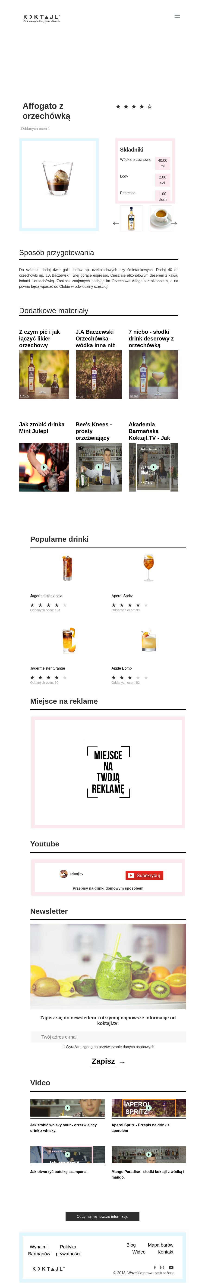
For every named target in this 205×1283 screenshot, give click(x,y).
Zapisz (103, 1061)
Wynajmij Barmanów (39, 1250)
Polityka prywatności (68, 1250)
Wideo (139, 1251)
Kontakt (165, 1251)
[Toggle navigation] (177, 16)
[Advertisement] (98, 66)
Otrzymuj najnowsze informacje (102, 1216)
